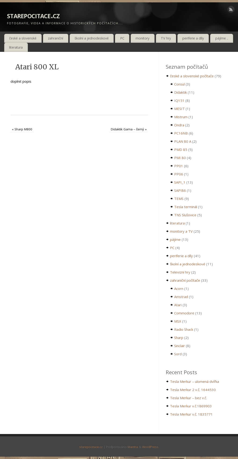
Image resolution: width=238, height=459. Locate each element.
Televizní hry (180, 272)
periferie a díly (193, 38)
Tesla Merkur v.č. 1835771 (191, 414)
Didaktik (180, 92)
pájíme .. (221, 38)
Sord (178, 354)
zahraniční (55, 38)
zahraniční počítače (185, 280)
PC (122, 38)
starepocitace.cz (33, 15)
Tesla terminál (185, 206)
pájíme (175, 239)
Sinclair (179, 345)
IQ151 (179, 100)
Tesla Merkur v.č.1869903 (191, 406)
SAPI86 (180, 190)
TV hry (166, 38)
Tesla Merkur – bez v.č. (188, 397)
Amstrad (181, 296)
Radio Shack (183, 329)
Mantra (133, 447)
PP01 (178, 166)
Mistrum (181, 116)
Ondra (179, 125)
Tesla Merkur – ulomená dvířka (194, 381)
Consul (179, 84)
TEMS (179, 198)
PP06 (178, 174)
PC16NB (181, 133)
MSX (177, 321)
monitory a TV (181, 231)
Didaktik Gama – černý (129, 129)
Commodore (184, 313)
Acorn (178, 288)
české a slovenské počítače (192, 76)
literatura (16, 47)
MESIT (179, 108)
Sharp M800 (22, 129)
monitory (142, 38)
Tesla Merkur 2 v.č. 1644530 (193, 389)
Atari (178, 304)
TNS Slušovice (185, 215)
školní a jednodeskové (92, 38)
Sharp (178, 337)
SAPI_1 (179, 182)
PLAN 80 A (182, 141)
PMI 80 (180, 157)
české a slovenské (22, 38)
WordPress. (150, 447)
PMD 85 (180, 149)
